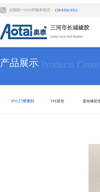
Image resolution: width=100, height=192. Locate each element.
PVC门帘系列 (22, 101)
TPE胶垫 (57, 101)
